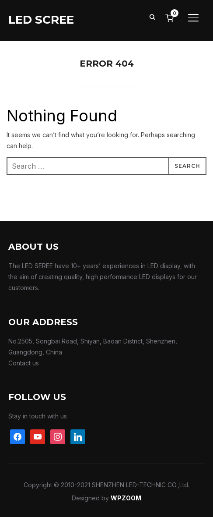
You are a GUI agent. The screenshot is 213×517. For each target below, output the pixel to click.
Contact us (23, 363)
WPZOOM (126, 498)
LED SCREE (41, 20)
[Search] (152, 16)
